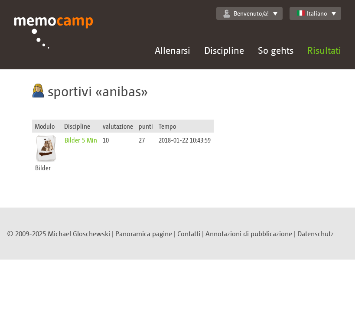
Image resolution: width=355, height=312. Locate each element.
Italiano (311, 13)
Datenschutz (315, 233)
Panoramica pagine (143, 233)
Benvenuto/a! (246, 13)
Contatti (188, 233)
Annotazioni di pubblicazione (248, 233)
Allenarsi (172, 50)
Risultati (324, 50)
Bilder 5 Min (81, 139)
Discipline (224, 50)
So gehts (275, 50)
